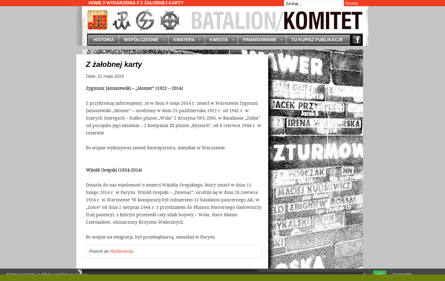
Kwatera (184, 40)
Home (95, 2)
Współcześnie (142, 40)
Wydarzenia (120, 2)
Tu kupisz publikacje (317, 39)
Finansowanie (260, 40)
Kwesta (220, 40)
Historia (103, 39)
